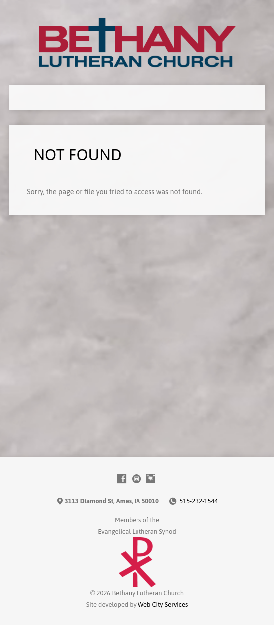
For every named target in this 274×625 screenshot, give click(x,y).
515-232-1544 (198, 501)
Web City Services (163, 604)
